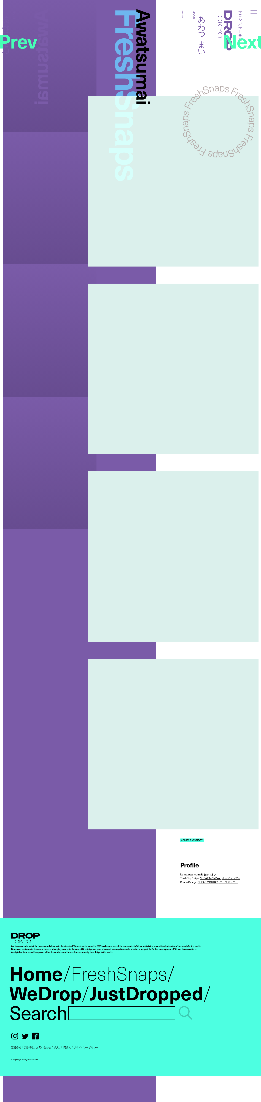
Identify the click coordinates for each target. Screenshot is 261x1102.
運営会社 (16, 1047)
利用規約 (66, 1047)
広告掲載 (29, 1047)
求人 (56, 1047)
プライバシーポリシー (86, 1047)
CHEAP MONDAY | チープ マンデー (220, 878)
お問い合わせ (43, 1047)
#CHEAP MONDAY (192, 840)
